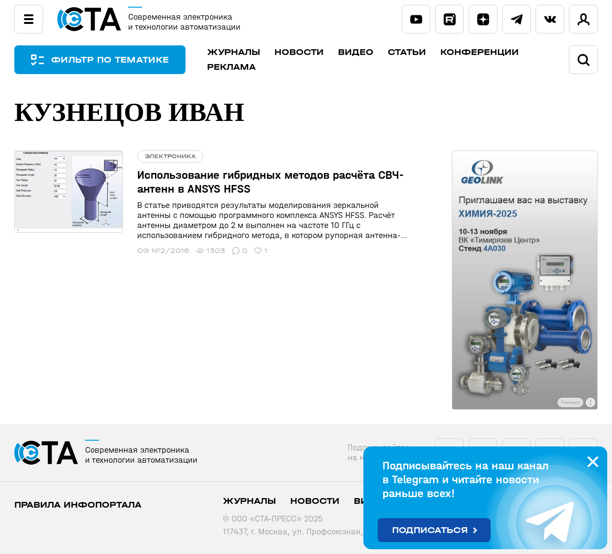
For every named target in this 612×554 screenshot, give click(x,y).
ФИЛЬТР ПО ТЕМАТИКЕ (110, 60)
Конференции (479, 52)
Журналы (233, 52)
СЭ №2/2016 (163, 251)
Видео (355, 52)
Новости (299, 52)
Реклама (231, 67)
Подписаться (430, 530)
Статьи (407, 52)
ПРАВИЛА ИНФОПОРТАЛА (78, 505)
